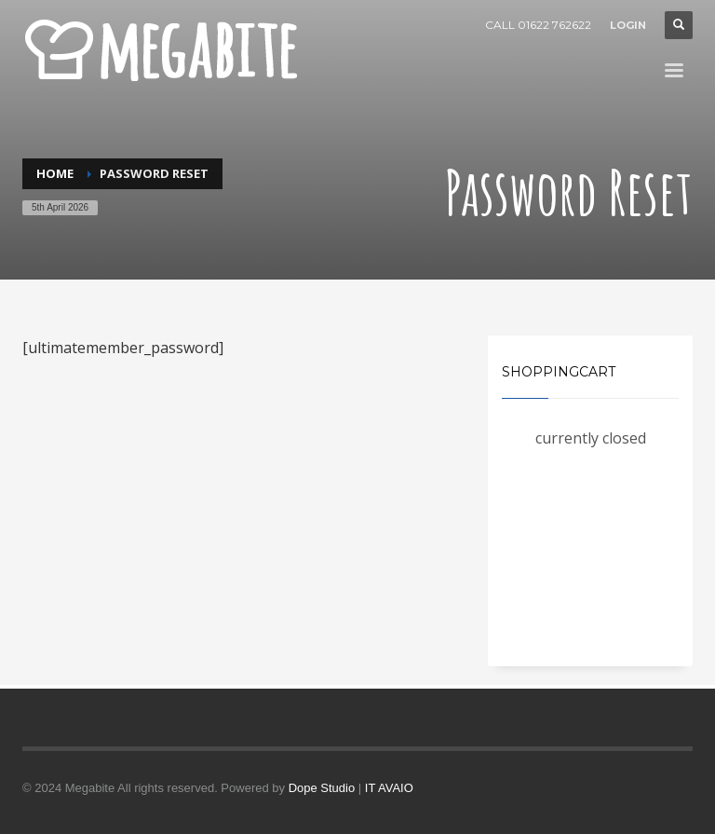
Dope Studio (322, 788)
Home (55, 173)
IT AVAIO (389, 788)
